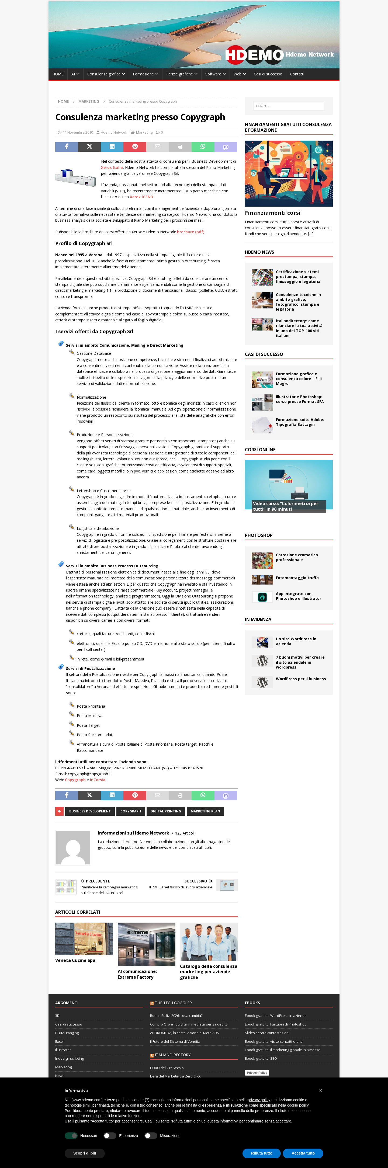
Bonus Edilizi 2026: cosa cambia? (176, 1015)
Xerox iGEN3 (141, 196)
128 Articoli (185, 833)
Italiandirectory (172, 1054)
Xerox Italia (112, 167)
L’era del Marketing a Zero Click (175, 1076)
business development (90, 811)
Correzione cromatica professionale (297, 557)
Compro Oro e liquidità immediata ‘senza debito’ (189, 1024)
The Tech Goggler (173, 1002)
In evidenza (258, 619)
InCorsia (97, 779)
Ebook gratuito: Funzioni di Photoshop (276, 1024)
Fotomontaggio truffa (297, 577)
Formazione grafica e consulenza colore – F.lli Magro (299, 378)
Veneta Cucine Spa (75, 960)
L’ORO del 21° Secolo (167, 1067)
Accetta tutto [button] (303, 1153)
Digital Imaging (67, 1032)
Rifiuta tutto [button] (261, 1153)
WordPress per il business (301, 678)
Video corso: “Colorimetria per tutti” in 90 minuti (285, 506)
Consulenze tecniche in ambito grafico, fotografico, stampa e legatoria (298, 302)
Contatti (297, 74)
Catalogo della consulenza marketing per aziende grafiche (208, 972)
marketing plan (205, 811)
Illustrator (63, 1049)
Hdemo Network (114, 132)
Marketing (144, 132)
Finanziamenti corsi (273, 212)
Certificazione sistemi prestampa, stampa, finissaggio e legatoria (298, 276)
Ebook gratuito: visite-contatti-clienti (274, 1041)
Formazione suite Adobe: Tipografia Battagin (300, 422)
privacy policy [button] (259, 1100)
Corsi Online (260, 450)
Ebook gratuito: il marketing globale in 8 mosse (282, 1049)
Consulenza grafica (103, 74)
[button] (320, 1090)
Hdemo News (259, 252)
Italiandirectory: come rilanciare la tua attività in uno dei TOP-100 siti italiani (299, 328)
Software (213, 74)
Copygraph (75, 779)
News (59, 1075)
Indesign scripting (69, 1058)
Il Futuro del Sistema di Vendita (175, 1041)
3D (57, 1015)
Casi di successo (268, 74)
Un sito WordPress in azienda (296, 641)
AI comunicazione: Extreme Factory (137, 974)
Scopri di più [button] (84, 1153)
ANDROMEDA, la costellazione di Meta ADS (184, 1032)
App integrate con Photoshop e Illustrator (298, 596)
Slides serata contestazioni (267, 1032)
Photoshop (259, 535)
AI (73, 74)
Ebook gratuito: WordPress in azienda (276, 1015)
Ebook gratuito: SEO (261, 1058)
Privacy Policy (257, 1072)
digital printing (166, 811)
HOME (58, 74)
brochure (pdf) (190, 231)
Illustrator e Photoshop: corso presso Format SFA (300, 399)
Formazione (143, 74)
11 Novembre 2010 (78, 132)
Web (237, 74)
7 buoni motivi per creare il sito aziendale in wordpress (300, 662)
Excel (59, 1041)
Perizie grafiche (179, 74)
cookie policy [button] (298, 1105)
